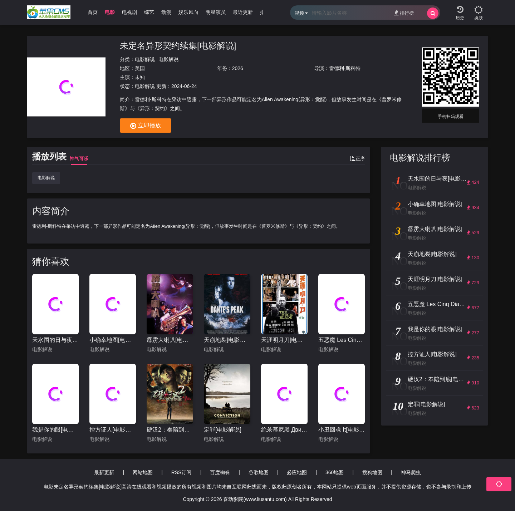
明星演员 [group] (216, 12)
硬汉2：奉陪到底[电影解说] (170, 430)
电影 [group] (110, 12)
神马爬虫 (411, 472)
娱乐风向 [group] (188, 12)
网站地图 (143, 472)
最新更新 (104, 472)
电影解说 (145, 59)
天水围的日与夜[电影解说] (55, 340)
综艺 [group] (149, 12)
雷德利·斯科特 (344, 68)
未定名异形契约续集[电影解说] (178, 45)
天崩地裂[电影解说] (227, 340)
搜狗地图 (372, 472)
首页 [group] (93, 12)
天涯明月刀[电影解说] (284, 340)
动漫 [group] (166, 12)
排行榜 (404, 13)
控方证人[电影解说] (112, 430)
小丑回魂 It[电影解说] (341, 430)
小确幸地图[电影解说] (112, 340)
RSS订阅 (181, 472)
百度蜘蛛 (220, 472)
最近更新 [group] (243, 12)
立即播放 (145, 125)
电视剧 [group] (129, 12)
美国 (140, 68)
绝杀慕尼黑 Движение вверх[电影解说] (284, 430)
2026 (237, 68)
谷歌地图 (259, 472)
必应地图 (297, 472)
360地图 (334, 472)
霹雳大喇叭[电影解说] (170, 340)
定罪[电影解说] (222, 430)
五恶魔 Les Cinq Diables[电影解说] (341, 340)
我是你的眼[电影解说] (55, 430)
